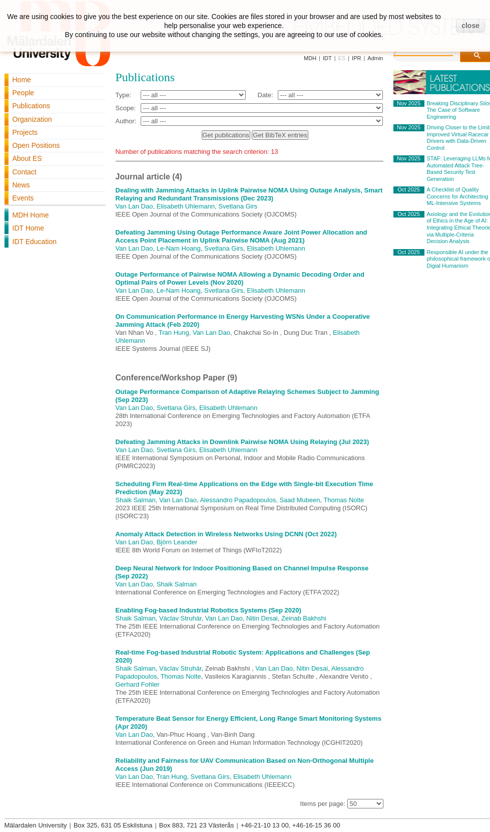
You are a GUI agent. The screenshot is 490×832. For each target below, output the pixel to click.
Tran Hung (174, 332)
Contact (25, 172)
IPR (356, 58)
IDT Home (29, 228)
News (21, 185)
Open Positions (36, 145)
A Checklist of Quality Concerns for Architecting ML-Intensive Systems (457, 196)
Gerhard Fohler (138, 684)
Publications (32, 106)
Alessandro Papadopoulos (238, 500)
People (24, 93)
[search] (433, 54)
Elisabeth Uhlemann (186, 206)
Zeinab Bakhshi (303, 618)
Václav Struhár (180, 618)
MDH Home (31, 215)
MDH (310, 58)
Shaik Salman (136, 500)
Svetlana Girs (237, 206)
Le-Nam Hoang (179, 248)
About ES (27, 158)
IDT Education (35, 242)
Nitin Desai (262, 618)
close (470, 26)
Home (22, 80)
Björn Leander (177, 542)
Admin (375, 58)
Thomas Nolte (343, 500)
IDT (327, 58)
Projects (25, 132)
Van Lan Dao (134, 206)
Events (23, 198)
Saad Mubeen (299, 500)
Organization (32, 119)
